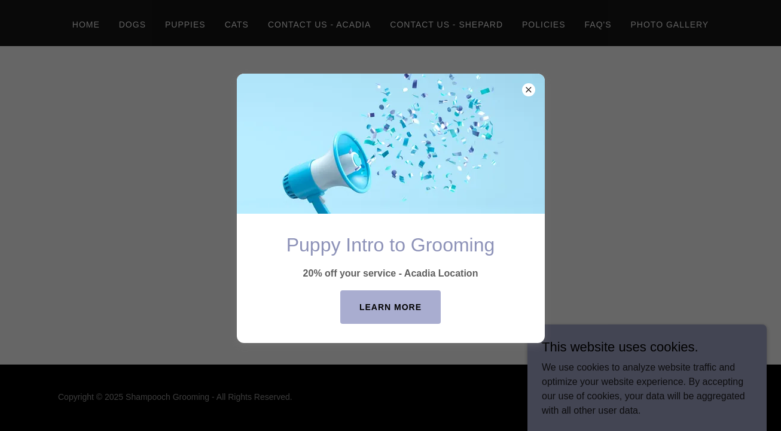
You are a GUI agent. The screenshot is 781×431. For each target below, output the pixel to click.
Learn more (390, 307)
